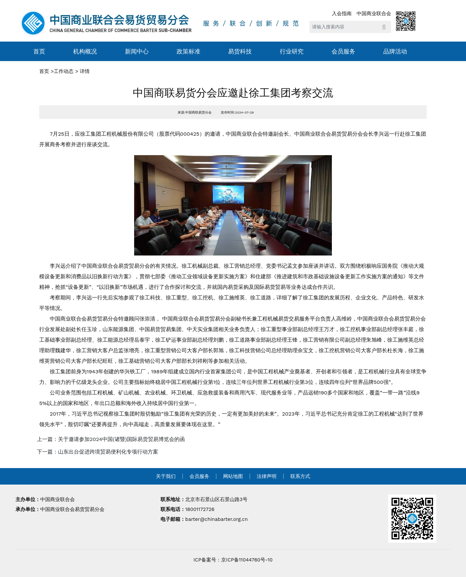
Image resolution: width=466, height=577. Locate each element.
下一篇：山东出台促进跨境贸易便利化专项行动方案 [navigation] (97, 452)
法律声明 (267, 476)
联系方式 (300, 476)
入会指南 (342, 14)
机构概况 (85, 51)
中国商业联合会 (374, 14)
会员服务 (343, 51)
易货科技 (240, 51)
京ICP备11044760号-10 (247, 560)
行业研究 (292, 51)
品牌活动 (395, 51)
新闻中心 (137, 51)
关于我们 (166, 476)
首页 (39, 51)
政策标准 (188, 51)
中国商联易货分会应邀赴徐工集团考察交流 (233, 92)
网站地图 (233, 476)
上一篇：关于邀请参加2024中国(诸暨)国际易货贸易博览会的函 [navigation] (111, 439)
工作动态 (63, 71)
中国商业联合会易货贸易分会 (72, 509)
